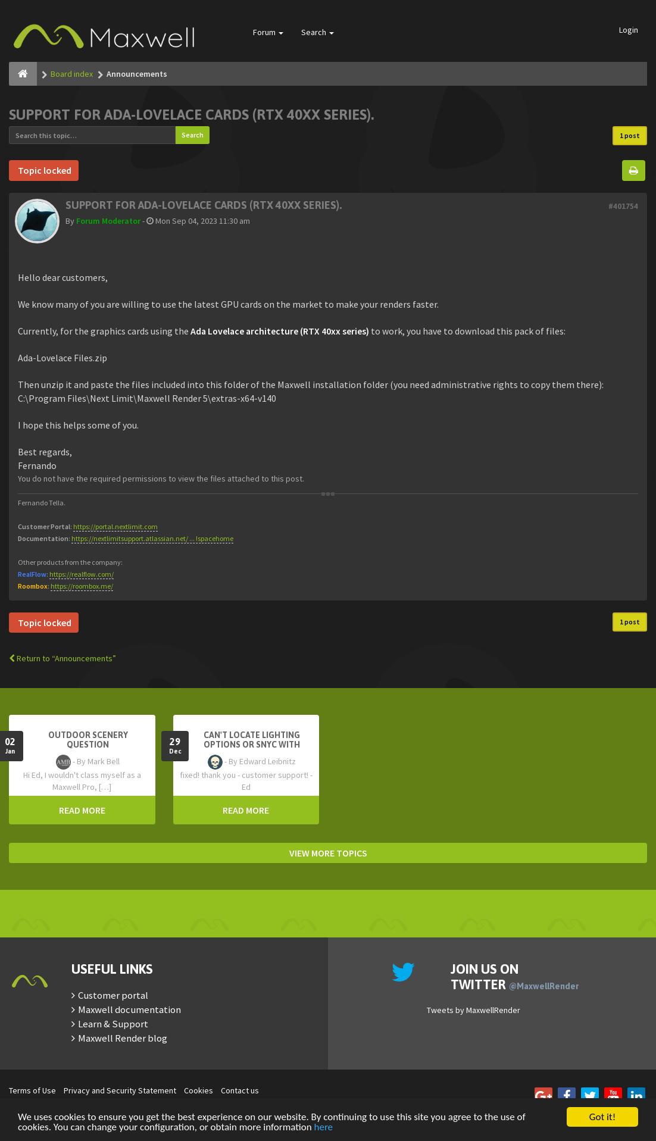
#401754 (623, 206)
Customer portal (113, 995)
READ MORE (82, 810)
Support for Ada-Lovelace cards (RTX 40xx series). (191, 115)
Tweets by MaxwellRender (473, 1010)
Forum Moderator (108, 220)
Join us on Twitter (515, 976)
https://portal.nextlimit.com (115, 526)
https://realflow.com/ (81, 574)
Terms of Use (32, 1090)
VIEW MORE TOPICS (328, 853)
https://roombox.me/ (82, 586)
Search (317, 32)
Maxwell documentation (129, 1009)
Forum (268, 32)
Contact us (240, 1090)
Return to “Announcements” (62, 658)
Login (628, 29)
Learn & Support (113, 1023)
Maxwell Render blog (122, 1038)
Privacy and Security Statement (120, 1090)
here (323, 1127)
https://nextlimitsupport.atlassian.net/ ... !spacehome (152, 538)
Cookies (198, 1090)
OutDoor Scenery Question (88, 739)
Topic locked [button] (43, 170)
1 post (630, 135)
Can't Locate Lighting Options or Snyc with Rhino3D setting (252, 744)
